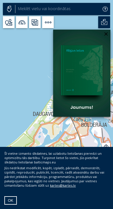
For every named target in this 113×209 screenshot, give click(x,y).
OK (10, 200)
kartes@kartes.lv (63, 185)
